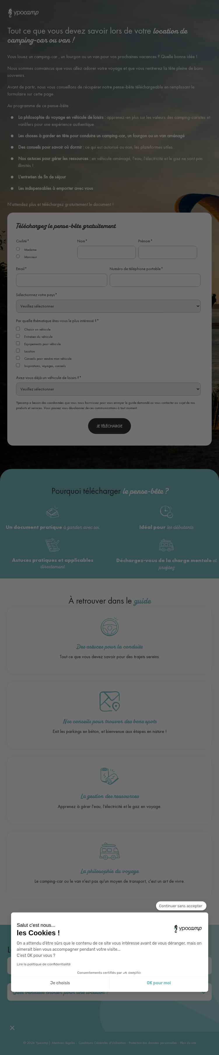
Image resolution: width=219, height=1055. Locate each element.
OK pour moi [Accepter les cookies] (159, 982)
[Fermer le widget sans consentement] (181, 905)
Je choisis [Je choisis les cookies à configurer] (60, 982)
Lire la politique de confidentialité (44, 964)
